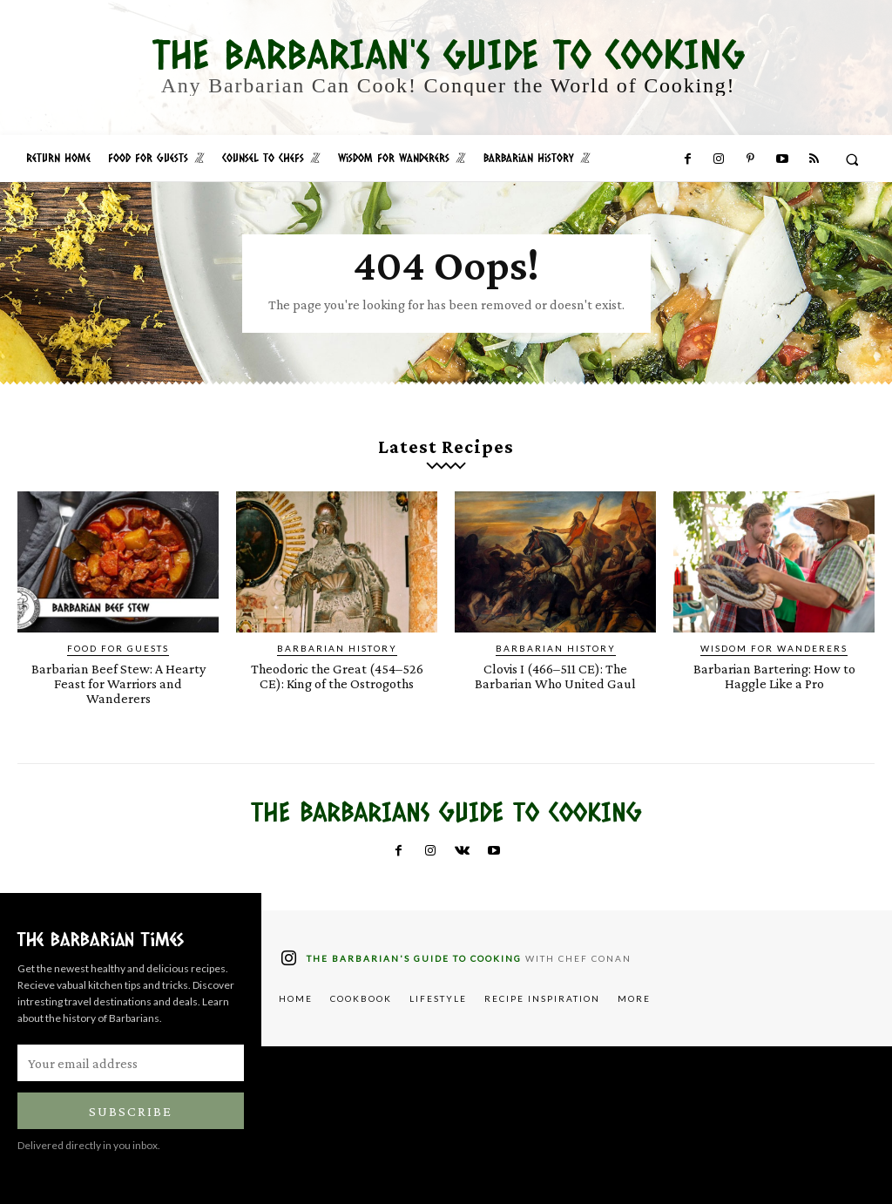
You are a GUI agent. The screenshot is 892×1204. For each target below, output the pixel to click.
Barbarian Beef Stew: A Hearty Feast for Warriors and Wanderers (118, 683)
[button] (852, 159)
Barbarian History (337, 648)
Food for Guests (118, 648)
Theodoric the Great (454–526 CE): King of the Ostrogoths (336, 676)
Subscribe (130, 1111)
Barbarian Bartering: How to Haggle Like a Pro (774, 676)
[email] (130, 1063)
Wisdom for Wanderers (774, 648)
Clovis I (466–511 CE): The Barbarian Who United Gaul (555, 676)
